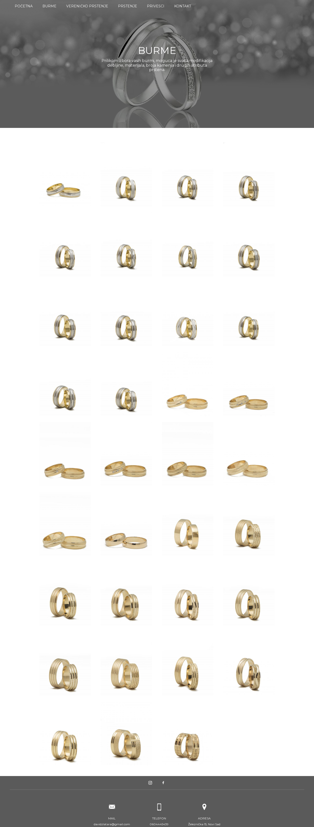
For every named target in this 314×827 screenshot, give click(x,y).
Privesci (155, 6)
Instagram (150, 783)
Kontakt (182, 6)
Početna (24, 6)
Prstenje (127, 6)
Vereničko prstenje (87, 6)
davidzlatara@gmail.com (112, 821)
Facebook (164, 783)
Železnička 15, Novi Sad (204, 821)
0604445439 (159, 821)
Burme (49, 6)
